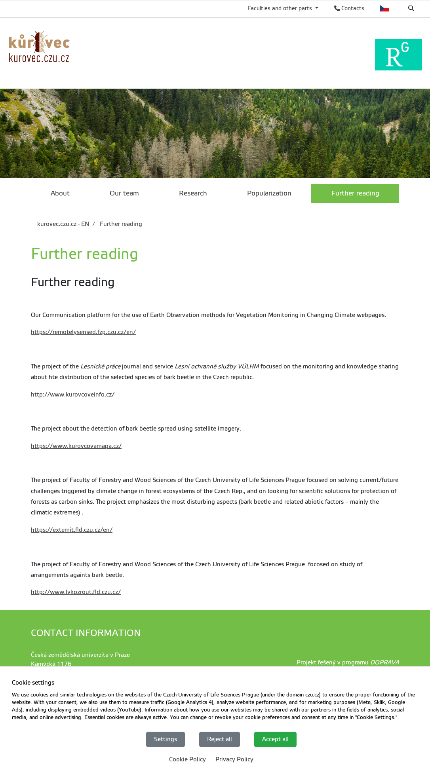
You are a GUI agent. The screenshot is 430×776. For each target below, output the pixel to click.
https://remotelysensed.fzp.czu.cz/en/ (83, 332)
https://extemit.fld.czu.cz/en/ (71, 530)
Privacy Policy (234, 759)
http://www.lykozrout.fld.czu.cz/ (76, 592)
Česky (384, 8)
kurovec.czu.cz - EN (63, 224)
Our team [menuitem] (124, 193)
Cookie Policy (187, 759)
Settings (165, 739)
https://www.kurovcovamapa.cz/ (76, 446)
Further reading (120, 224)
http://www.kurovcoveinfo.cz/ (72, 394)
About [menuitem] (60, 193)
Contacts (349, 8)
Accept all (275, 739)
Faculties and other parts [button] (280, 8)
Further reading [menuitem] (355, 193)
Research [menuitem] (193, 193)
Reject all (219, 739)
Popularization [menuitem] (269, 193)
